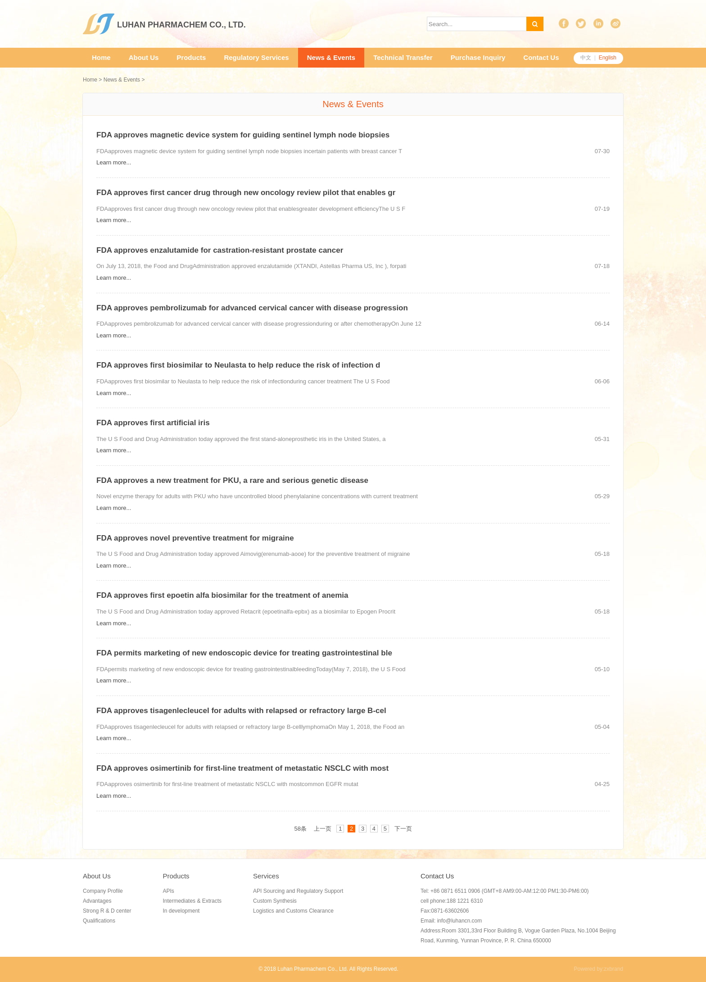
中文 (585, 58)
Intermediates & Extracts (192, 901)
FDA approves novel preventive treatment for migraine (195, 538)
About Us (144, 57)
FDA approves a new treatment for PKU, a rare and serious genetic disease (232, 480)
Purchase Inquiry (478, 57)
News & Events (331, 57)
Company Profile (103, 891)
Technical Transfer (402, 57)
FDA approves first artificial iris (153, 422)
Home (101, 57)
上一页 (322, 828)
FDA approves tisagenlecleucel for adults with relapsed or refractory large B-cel (241, 710)
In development (181, 911)
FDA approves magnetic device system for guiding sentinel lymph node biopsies (242, 135)
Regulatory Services (256, 57)
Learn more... (113, 162)
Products (191, 57)
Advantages (97, 901)
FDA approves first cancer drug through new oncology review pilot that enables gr (245, 192)
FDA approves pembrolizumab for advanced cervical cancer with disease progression (252, 308)
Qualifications (99, 921)
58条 (300, 828)
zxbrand (613, 969)
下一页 (403, 828)
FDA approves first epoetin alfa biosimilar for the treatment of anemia (222, 595)
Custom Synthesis (275, 901)
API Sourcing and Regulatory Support (298, 891)
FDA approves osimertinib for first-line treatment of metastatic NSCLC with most (242, 768)
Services (266, 876)
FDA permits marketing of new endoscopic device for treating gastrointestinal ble (244, 653)
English (607, 58)
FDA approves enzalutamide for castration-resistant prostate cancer (219, 250)
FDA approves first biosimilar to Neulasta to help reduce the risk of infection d (238, 365)
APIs (168, 891)
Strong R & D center (107, 911)
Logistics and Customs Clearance (293, 911)
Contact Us (541, 57)
